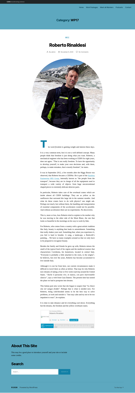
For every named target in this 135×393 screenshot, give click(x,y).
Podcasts (119, 7)
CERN (15, 2)
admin (53, 52)
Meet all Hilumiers (106, 7)
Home (81, 7)
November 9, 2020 (67, 52)
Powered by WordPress (29, 388)
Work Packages (92, 7)
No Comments (84, 52)
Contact (128, 7)
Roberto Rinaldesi (67, 44)
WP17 (67, 38)
